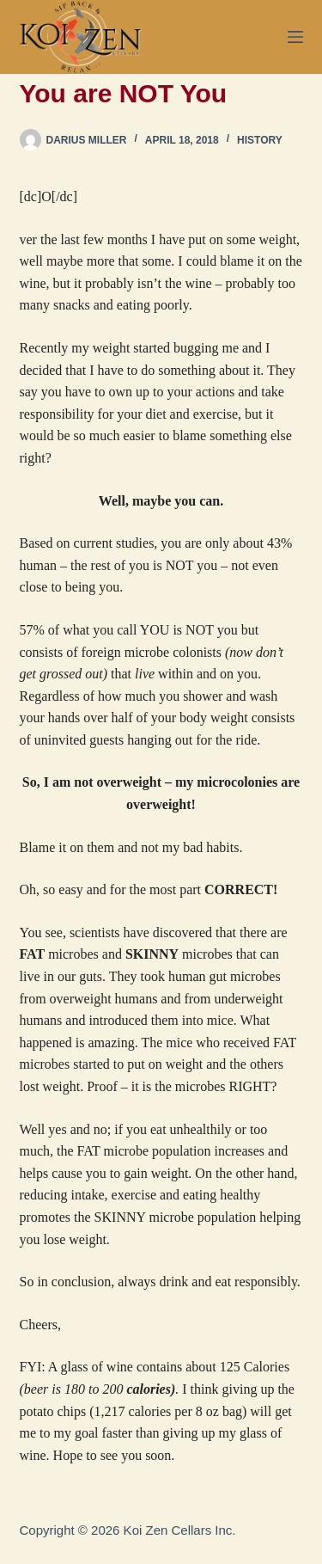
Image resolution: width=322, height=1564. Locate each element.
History (260, 140)
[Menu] (295, 37)
